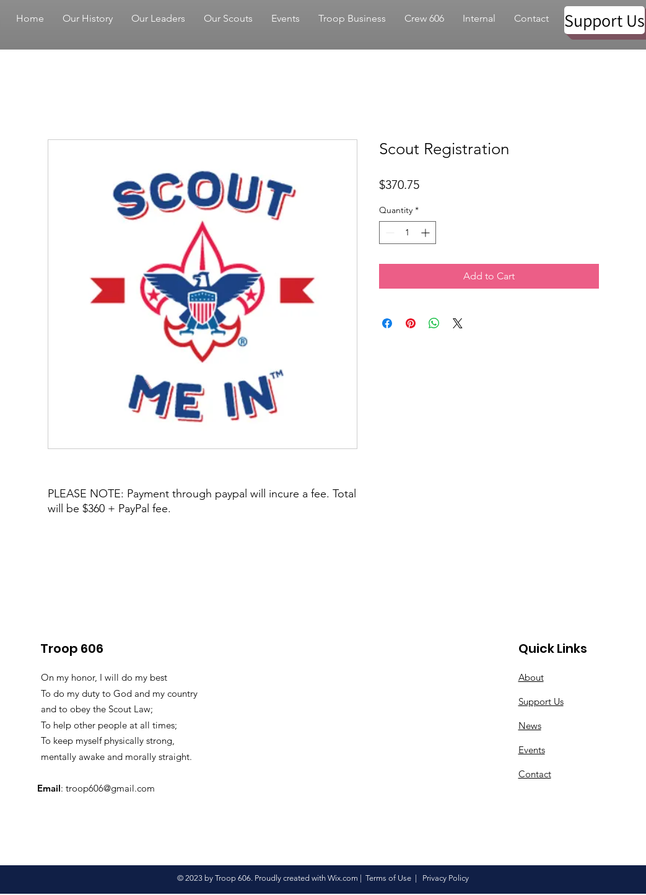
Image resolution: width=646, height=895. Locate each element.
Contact (534, 774)
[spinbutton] (407, 232)
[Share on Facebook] (387, 323)
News (529, 725)
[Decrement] (388, 232)
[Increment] (426, 232)
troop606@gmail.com (110, 788)
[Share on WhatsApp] (434, 323)
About (531, 677)
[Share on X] (457, 323)
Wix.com (343, 878)
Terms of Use (388, 878)
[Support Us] (604, 20)
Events (531, 750)
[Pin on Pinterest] (410, 323)
